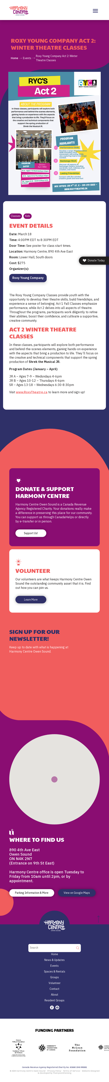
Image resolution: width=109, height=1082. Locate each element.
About (54, 994)
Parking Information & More (31, 893)
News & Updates (54, 960)
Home (14, 58)
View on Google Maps (77, 893)
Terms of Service (71, 1071)
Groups (54, 977)
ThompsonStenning (62, 1073)
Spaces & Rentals (54, 971)
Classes (15, 216)
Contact (54, 989)
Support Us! (31, 533)
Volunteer (55, 983)
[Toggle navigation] (95, 11)
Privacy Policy (54, 1071)
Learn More (31, 599)
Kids (27, 216)
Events (27, 58)
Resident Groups (54, 1000)
